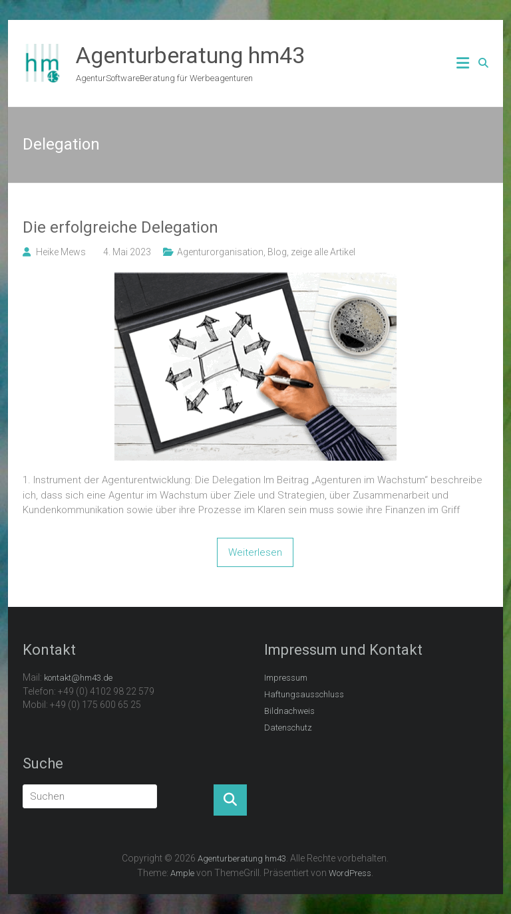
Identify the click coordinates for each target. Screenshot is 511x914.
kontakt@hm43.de (78, 678)
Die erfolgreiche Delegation (120, 227)
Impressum (285, 678)
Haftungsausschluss (304, 694)
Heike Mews (61, 252)
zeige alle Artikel (323, 252)
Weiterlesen (255, 552)
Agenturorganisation (220, 252)
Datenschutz (288, 728)
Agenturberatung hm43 (190, 55)
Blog (277, 252)
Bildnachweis (289, 711)
